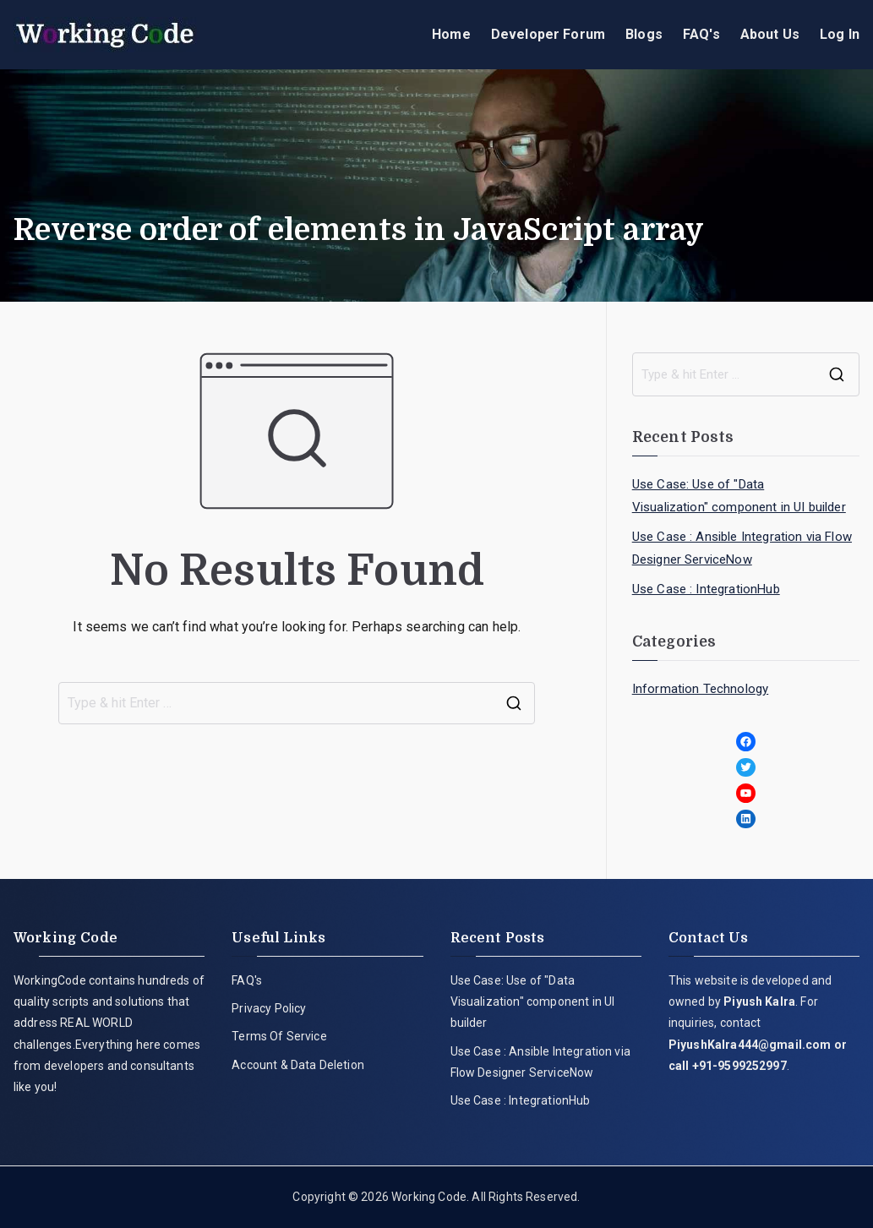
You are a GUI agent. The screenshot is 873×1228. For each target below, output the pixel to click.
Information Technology (700, 688)
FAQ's (701, 34)
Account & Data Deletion (298, 1065)
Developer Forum (548, 34)
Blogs (644, 34)
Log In (839, 34)
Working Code (429, 1196)
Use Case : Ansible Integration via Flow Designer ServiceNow (742, 548)
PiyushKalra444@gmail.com (750, 1044)
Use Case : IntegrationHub (706, 589)
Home (451, 34)
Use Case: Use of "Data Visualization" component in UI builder (739, 496)
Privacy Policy (269, 1008)
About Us (769, 34)
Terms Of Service (279, 1036)
